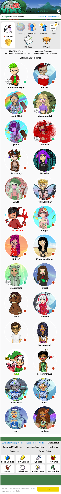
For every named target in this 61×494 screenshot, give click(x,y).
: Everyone (17, 51)
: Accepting (45, 53)
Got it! (48, 489)
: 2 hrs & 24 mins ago (17, 53)
